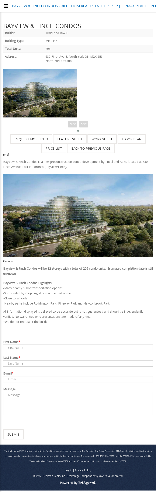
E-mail (7, 373)
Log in (68, 472)
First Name (10, 342)
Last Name (10, 358)
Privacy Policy (83, 472)
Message (9, 389)
